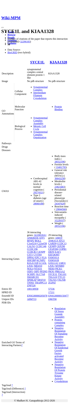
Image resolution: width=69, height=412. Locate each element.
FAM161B (53, 260)
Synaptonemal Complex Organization (40, 134)
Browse (11, 34)
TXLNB (61, 280)
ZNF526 (31, 285)
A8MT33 (31, 299)
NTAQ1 (38, 268)
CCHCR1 (32, 252)
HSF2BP (31, 260)
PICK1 (58, 268)
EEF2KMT (53, 254)
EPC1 (38, 257)
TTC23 (61, 277)
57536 (51, 289)
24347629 (59, 203)
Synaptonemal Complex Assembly (40, 120)
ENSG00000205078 (37, 295)
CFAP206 (53, 249)
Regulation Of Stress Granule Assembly (59, 312)
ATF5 (42, 238)
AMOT (58, 238)
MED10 (38, 266)
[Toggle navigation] (2, 27)
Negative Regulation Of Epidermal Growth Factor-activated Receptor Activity (61, 352)
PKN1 (51, 271)
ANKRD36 (32, 238)
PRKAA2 (60, 271)
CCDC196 (32, 249)
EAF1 (58, 252)
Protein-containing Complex (59, 322)
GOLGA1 (53, 263)
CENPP (41, 252)
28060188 (38, 203)
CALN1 (31, 246)
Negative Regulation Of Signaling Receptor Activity (60, 334)
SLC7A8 (40, 274)
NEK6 (51, 268)
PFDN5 (44, 271)
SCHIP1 (31, 274)
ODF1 (30, 271)
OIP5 (36, 271)
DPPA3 (30, 257)
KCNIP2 (40, 260)
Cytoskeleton (61, 381)
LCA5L (43, 263)
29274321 (38, 192)
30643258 (59, 178)
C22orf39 (42, 243)
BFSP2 (30, 240)
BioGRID (12, 52)
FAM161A (53, 257)
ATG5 (62, 240)
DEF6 (51, 252)
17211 (51, 292)
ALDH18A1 (40, 235)
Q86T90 (52, 299)
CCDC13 (61, 243)
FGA (44, 257)
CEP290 (61, 246)
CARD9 (52, 243)
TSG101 (62, 274)
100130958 (32, 289)
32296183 (25, 41)
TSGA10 (52, 277)
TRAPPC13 (41, 282)
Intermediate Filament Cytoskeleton (39, 95)
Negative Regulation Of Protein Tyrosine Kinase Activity (59, 371)
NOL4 (30, 268)
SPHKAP (32, 280)
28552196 (59, 161)
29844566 (61, 209)
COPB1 (62, 249)
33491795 (61, 167)
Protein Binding (58, 108)
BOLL (38, 240)
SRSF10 (41, 280)
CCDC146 (41, 246)
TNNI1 (30, 282)
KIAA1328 (58, 62)
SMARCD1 (33, 277)
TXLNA (52, 280)
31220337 (59, 220)
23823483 (59, 187)
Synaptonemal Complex (40, 88)
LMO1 (62, 263)
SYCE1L (37, 62)
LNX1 (30, 266)
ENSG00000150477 (58, 295)
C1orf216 (32, 243)
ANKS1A (53, 240)
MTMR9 (59, 266)
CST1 (30, 254)
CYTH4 (37, 254)
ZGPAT (52, 282)
